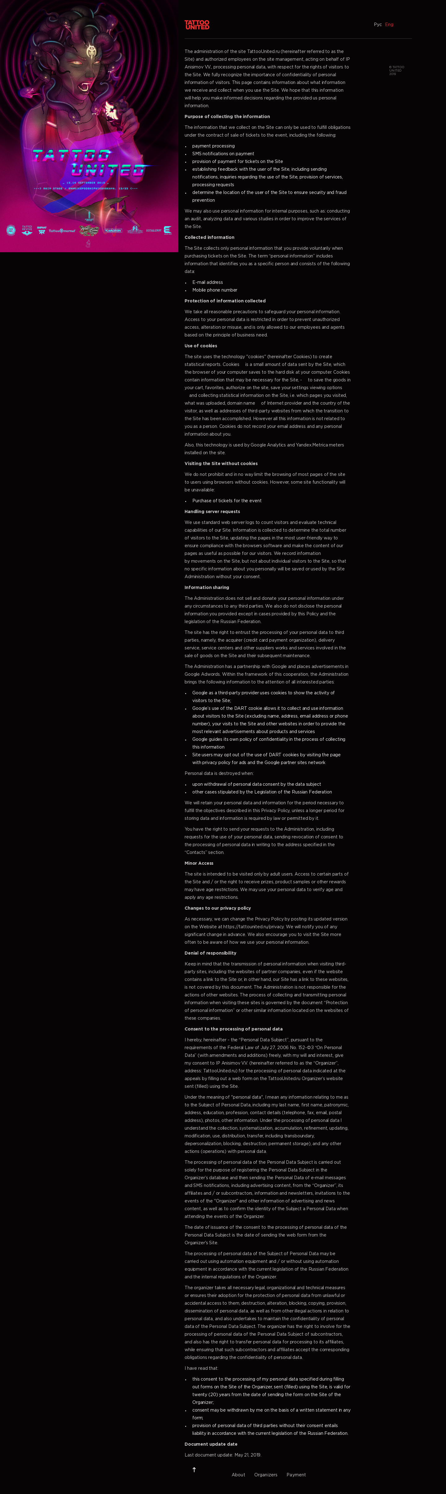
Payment (296, 1475)
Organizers (266, 1475)
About (238, 1475)
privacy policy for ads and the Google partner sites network (264, 763)
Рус (378, 25)
